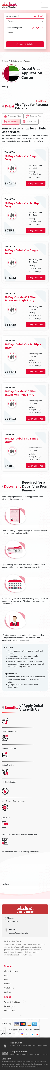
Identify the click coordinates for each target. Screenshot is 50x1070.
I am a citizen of (25, 16)
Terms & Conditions (12, 1002)
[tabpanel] (25, 309)
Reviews (7, 992)
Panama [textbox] (11, 21)
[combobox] (25, 21)
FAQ (6, 979)
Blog (6, 975)
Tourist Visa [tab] (11, 121)
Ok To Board (9, 988)
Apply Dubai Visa (25, 44)
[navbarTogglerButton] (44, 5)
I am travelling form (25, 27)
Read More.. (42, 101)
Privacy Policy (9, 1006)
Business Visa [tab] (33, 116)
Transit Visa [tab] (29, 121)
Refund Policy (9, 1010)
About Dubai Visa (11, 971)
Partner (7, 983)
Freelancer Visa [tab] (12, 116)
